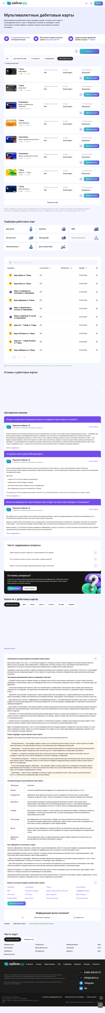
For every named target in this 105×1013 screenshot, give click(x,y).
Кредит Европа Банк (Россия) (57, 897)
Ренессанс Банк (52, 905)
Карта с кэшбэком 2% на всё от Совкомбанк (22, 317)
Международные (72, 951)
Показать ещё (52, 202)
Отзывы (38, 971)
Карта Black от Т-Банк (19, 275)
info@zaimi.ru (88, 984)
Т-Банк (48, 894)
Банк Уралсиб (51, 901)
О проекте (29, 971)
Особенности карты (12, 946)
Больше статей (10, 655)
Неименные (8, 957)
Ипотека (51, 611)
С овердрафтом (49, 58)
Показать (89, 51)
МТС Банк (11, 901)
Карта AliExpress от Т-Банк (21, 350)
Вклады (61, 611)
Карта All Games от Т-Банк (21, 334)
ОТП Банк (28, 901)
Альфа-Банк (29, 894)
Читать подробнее (13, 448)
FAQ (59, 971)
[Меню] (3, 3)
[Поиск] (86, 3)
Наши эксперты (49, 971)
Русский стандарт (31, 897)
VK (83, 995)
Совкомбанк (81, 894)
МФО (24, 611)
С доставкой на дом (19, 58)
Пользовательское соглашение (74, 1003)
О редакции (67, 971)
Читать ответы (30, 595)
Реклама (87, 971)
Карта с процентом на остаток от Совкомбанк (20, 309)
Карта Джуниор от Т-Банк (21, 300)
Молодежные (39, 957)
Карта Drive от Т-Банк (19, 284)
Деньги (41, 611)
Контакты (96, 971)
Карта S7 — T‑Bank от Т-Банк (22, 325)
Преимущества (29, 946)
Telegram (86, 990)
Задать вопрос (14, 595)
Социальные (39, 951)
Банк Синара (81, 901)
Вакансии (77, 971)
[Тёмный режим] (91, 3)
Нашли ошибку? (91, 1003)
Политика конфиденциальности (52, 1003)
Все (7, 58)
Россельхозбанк (82, 905)
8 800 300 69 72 (90, 979)
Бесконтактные (9, 961)
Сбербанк (10, 894)
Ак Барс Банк (12, 905)
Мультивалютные (41, 954)
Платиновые (8, 954)
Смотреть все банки (16, 910)
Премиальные (9, 951)
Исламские (70, 954)
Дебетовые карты (12, 611)
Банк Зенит (29, 905)
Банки (32, 611)
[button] (52, 553)
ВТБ (8, 897)
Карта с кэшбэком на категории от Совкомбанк (21, 292)
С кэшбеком (35, 58)
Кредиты (72, 611)
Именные (69, 957)
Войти (98, 3)
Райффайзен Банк (83, 897)
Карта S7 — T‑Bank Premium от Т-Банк (22, 342)
